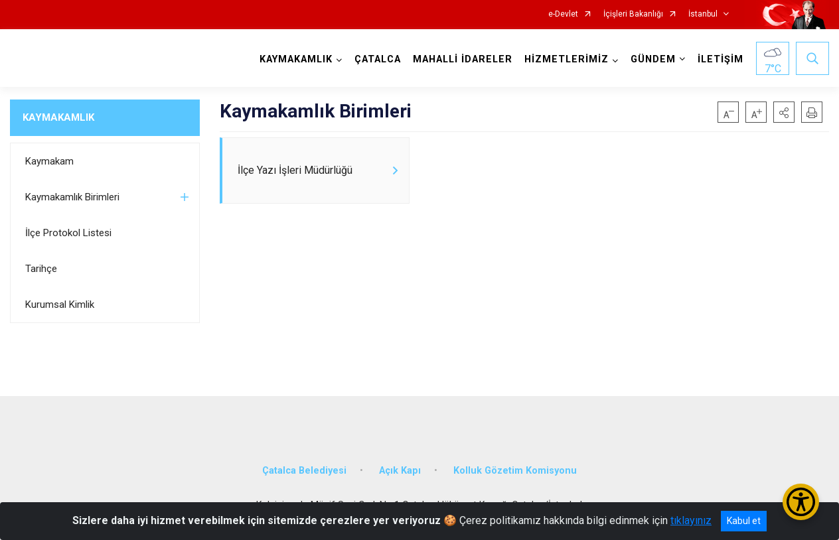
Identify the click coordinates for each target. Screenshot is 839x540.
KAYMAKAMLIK (58, 117)
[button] (784, 112)
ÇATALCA (377, 59)
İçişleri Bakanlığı (633, 14)
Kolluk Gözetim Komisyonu (515, 470)
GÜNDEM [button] (653, 59)
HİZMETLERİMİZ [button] (566, 59)
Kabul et (744, 520)
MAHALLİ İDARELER (462, 59)
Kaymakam (49, 161)
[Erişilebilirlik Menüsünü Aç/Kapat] (801, 502)
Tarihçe (41, 269)
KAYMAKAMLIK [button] (296, 59)
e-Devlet (563, 14)
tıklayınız (691, 520)
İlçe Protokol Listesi (68, 233)
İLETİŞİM (720, 59)
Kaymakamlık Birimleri (72, 197)
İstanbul (703, 14)
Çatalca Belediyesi (304, 470)
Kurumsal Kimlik (59, 304)
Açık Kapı (400, 470)
